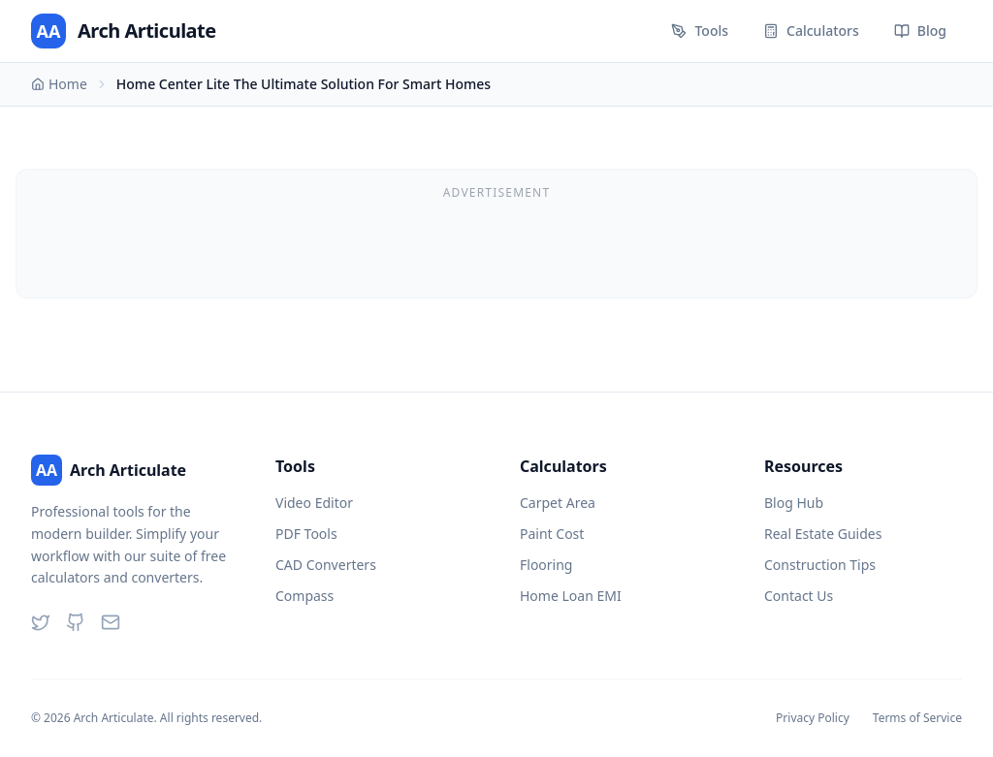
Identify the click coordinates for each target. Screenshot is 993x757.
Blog (920, 30)
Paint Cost (552, 533)
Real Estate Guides (822, 533)
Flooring (546, 564)
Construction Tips (820, 564)
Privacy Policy (812, 718)
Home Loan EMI (571, 595)
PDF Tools (306, 533)
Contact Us (798, 595)
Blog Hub (793, 502)
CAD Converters (325, 564)
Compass (304, 595)
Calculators (811, 30)
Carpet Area (557, 502)
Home (59, 84)
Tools (699, 30)
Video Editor (314, 502)
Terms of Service (917, 718)
